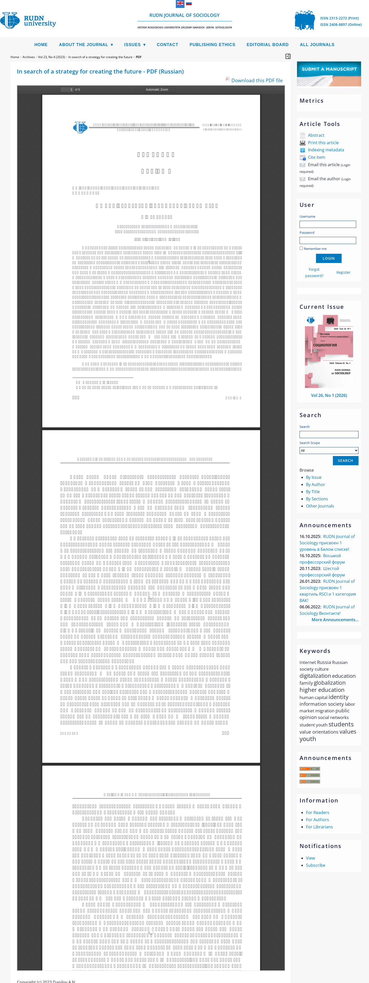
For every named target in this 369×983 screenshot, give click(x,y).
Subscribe (315, 865)
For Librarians (319, 827)
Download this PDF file (257, 80)
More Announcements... (335, 619)
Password (307, 232)
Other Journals (320, 506)
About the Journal (83, 45)
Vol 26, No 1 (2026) (329, 395)
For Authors (317, 819)
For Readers (317, 812)
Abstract (316, 135)
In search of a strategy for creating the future (100, 57)
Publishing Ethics (212, 45)
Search (305, 426)
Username (307, 216)
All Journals (317, 45)
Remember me (315, 248)
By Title (313, 491)
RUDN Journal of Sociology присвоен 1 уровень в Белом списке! (327, 543)
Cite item (316, 157)
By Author (315, 484)
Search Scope (329, 447)
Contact (167, 45)
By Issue (314, 477)
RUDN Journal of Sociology (184, 20)
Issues (132, 45)
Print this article (323, 142)
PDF (138, 57)
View (310, 858)
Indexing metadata (326, 150)
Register (343, 272)
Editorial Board (268, 45)
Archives (29, 57)
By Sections (317, 499)
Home (41, 45)
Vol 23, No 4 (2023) (51, 57)
